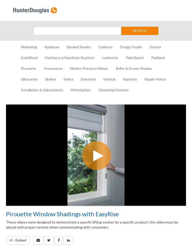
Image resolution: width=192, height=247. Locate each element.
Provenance (53, 68)
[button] (38, 240)
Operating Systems (113, 90)
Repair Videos (155, 79)
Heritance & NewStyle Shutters (69, 58)
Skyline (50, 79)
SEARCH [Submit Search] (139, 30)
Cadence (105, 47)
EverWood (29, 58)
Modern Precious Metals (89, 68)
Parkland (158, 58)
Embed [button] (17, 240)
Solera (68, 79)
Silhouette (29, 79)
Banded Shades (79, 47)
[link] (49, 240)
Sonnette (88, 79)
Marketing (29, 47)
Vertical (109, 79)
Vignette (130, 79)
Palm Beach (135, 58)
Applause (51, 47)
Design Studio (131, 47)
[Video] (96, 155)
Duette (155, 47)
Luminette (110, 58)
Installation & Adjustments (42, 90)
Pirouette (28, 68)
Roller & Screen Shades (134, 68)
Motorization (81, 90)
